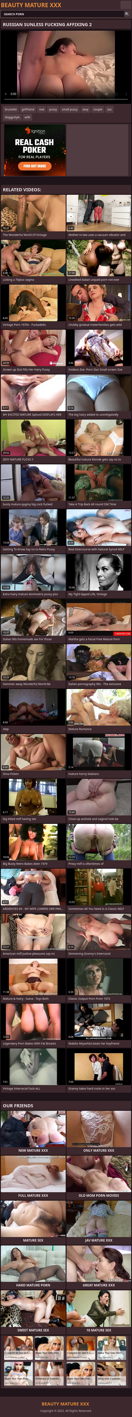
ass (109, 109)
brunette (11, 109)
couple (97, 109)
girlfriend (28, 109)
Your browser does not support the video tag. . (66, 67)
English (126, 5)
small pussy (69, 109)
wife (27, 117)
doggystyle (12, 117)
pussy (53, 109)
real (41, 109)
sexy (85, 109)
